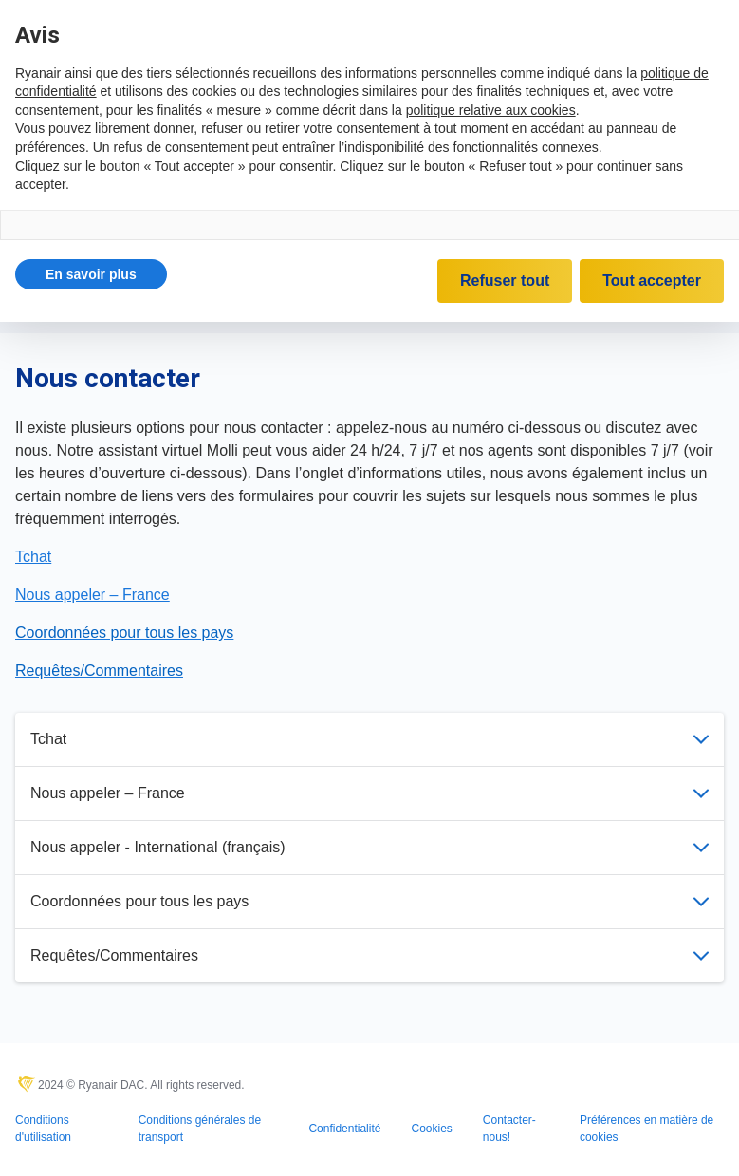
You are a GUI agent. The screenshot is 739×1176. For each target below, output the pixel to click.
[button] (91, 274)
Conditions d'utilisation (43, 1128)
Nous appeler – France (369, 793)
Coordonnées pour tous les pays (369, 901)
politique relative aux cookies (491, 110)
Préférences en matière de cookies (646, 1128)
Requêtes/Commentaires (369, 955)
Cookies (431, 1128)
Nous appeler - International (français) (369, 847)
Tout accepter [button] (651, 280)
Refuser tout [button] (504, 280)
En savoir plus (91, 274)
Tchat (369, 739)
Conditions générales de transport (200, 1128)
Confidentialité (344, 1128)
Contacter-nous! (509, 1128)
